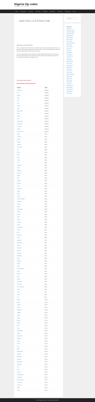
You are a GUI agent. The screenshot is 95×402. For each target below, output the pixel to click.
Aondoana (19, 147)
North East (31, 11)
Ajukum (19, 142)
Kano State (69, 63)
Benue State (69, 39)
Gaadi (18, 160)
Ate (18, 149)
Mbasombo (20, 361)
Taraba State (70, 91)
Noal (18, 118)
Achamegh (19, 227)
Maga (18, 175)
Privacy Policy (67, 11)
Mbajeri (19, 180)
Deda (18, 258)
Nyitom (19, 273)
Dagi (18, 154)
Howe (18, 167)
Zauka (18, 224)
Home (16, 11)
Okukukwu (19, 123)
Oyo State (69, 84)
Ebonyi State (70, 46)
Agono (18, 139)
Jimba (18, 266)
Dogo (18, 333)
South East (45, 11)
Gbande (19, 261)
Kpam (18, 341)
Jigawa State (69, 59)
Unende (19, 222)
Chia (18, 100)
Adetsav (19, 304)
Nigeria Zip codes (26, 4)
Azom (18, 152)
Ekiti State (69, 50)
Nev (18, 367)
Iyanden (19, 338)
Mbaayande (20, 351)
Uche (18, 292)
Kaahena (19, 173)
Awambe (19, 253)
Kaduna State (70, 61)
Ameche (19, 144)
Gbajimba (19, 165)
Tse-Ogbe (19, 126)
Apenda (19, 250)
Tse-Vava (19, 385)
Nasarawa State (70, 74)
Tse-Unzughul (20, 286)
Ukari (18, 217)
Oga (18, 276)
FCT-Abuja (69, 54)
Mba (18, 178)
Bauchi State (70, 35)
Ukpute (19, 129)
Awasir (18, 323)
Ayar (18, 325)
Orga (18, 186)
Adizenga (19, 235)
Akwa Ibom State (71, 32)
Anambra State (70, 33)
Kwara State (69, 70)
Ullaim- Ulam (20, 131)
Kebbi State (69, 67)
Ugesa (18, 211)
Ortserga (19, 188)
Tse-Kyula (19, 377)
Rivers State (69, 87)
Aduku (18, 307)
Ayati (18, 328)
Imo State (69, 58)
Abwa (18, 134)
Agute (18, 317)
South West (59, 11)
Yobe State (69, 93)
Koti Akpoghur (20, 268)
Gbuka (18, 105)
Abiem (18, 299)
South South (52, 11)
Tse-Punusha (20, 379)
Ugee (18, 206)
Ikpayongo (19, 335)
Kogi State (69, 69)
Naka (18, 271)
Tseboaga (19, 201)
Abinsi (18, 302)
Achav (18, 230)
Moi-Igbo (19, 364)
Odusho (19, 183)
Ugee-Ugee (20, 209)
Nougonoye (20, 121)
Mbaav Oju (19, 111)
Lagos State (69, 72)
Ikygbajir (19, 170)
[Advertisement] (39, 34)
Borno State (69, 41)
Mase (18, 348)
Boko (18, 98)
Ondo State (69, 80)
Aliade (18, 95)
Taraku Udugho (21, 198)
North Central (23, 11)
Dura (18, 157)
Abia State (69, 28)
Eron (18, 103)
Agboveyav (19, 242)
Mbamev (19, 359)
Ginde (18, 263)
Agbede (19, 312)
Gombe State (70, 56)
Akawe (18, 320)
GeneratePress (56, 400)
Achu (18, 232)
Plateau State (70, 85)
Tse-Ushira (19, 382)
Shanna (19, 372)
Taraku (18, 196)
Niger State (69, 76)
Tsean (18, 289)
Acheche (19, 136)
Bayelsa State (70, 37)
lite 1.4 (74, 11)
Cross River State (71, 43)
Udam (18, 294)
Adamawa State (70, 30)
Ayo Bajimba (20, 330)
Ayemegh (19, 255)
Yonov (18, 390)
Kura (18, 346)
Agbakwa (19, 240)
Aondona (19, 248)
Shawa (18, 193)
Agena (18, 315)
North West (38, 11)
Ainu (18, 92)
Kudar (18, 343)
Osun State (69, 82)
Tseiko (18, 204)
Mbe (18, 113)
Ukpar (18, 219)
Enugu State (69, 52)
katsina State (70, 65)
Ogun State (69, 78)
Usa (18, 297)
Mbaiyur (19, 354)
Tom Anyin (19, 281)
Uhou (18, 214)
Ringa (18, 191)
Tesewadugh (20, 374)
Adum (18, 237)
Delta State (69, 45)
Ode (18, 369)
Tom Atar (19, 284)
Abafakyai (19, 90)
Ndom (18, 116)
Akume (19, 245)
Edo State (69, 48)
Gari (18, 162)
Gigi (18, 108)
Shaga (18, 279)
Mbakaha (19, 356)
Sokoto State (70, 89)
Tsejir (18, 387)
